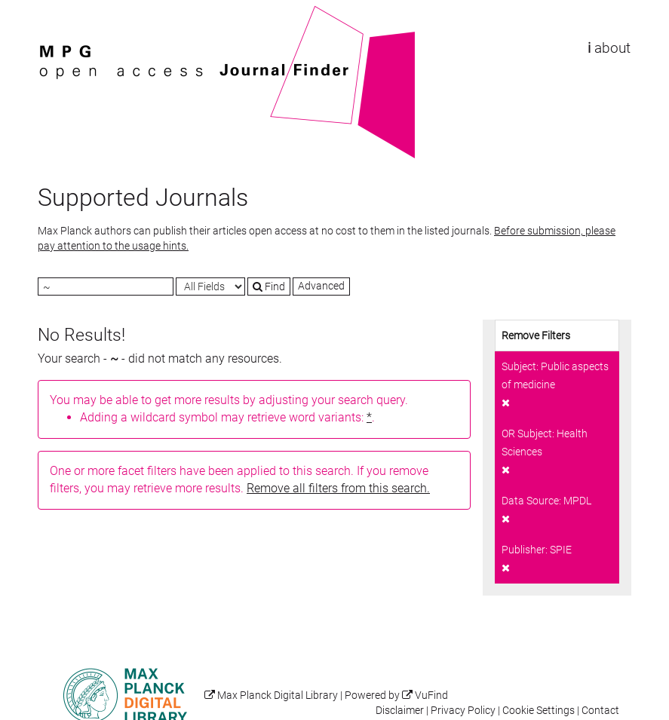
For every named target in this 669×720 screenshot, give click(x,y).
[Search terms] (105, 286)
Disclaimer (400, 710)
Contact (600, 710)
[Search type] (210, 286)
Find (269, 286)
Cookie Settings (538, 710)
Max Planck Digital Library (277, 695)
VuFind (61, 13)
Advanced (321, 286)
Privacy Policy (463, 710)
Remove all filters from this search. (338, 488)
